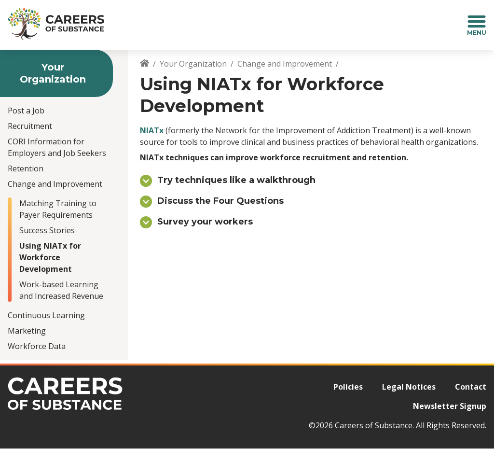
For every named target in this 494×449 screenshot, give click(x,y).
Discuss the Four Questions (220, 201)
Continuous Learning (46, 315)
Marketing (27, 330)
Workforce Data (37, 346)
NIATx (152, 130)
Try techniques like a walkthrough (236, 180)
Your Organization (193, 63)
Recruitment (30, 126)
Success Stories (47, 230)
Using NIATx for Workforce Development (50, 257)
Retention (25, 168)
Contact (470, 386)
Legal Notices (409, 386)
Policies (348, 386)
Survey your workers (205, 221)
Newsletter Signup (449, 406)
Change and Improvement (55, 184)
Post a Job (26, 110)
